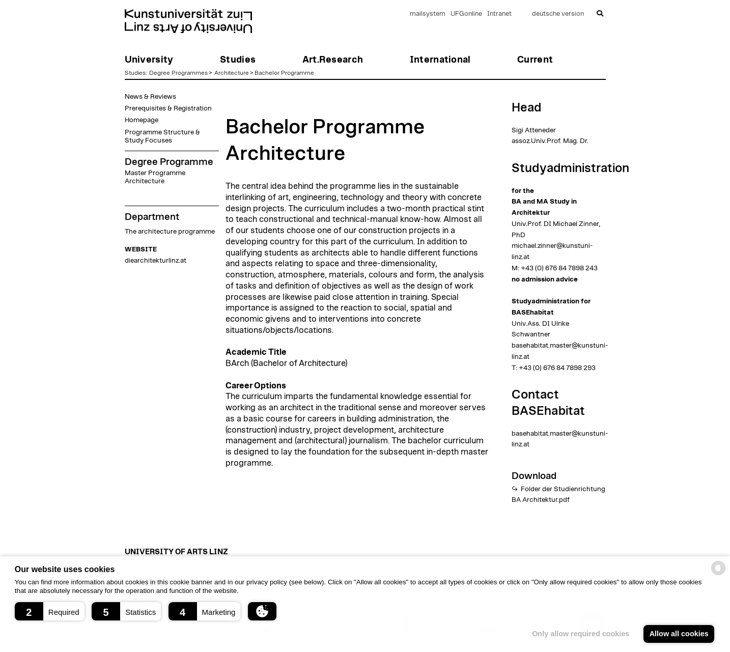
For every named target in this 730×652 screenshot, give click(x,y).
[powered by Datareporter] (718, 574)
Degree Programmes (178, 73)
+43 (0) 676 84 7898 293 (557, 368)
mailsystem (427, 14)
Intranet (499, 14)
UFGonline (466, 14)
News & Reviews (150, 96)
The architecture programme (170, 231)
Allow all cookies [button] (679, 634)
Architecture (231, 73)
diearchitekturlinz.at (155, 260)
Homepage (141, 120)
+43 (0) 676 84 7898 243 (559, 268)
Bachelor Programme (284, 73)
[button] (50, 611)
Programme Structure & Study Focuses (162, 136)
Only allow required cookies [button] (580, 634)
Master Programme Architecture (155, 177)
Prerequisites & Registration (168, 108)
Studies (135, 73)
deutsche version (558, 14)
